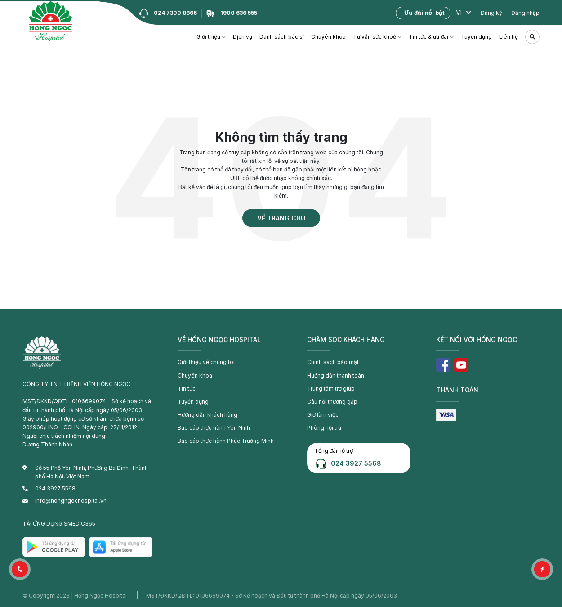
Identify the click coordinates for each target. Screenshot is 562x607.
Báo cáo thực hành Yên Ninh (214, 427)
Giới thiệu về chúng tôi (206, 362)
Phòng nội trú (324, 427)
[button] (20, 569)
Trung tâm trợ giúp (331, 388)
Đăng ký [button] (491, 12)
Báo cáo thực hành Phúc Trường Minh (226, 440)
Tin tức (187, 388)
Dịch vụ (242, 36)
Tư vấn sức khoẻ (374, 36)
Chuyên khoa (328, 36)
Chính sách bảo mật (333, 362)
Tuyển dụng (476, 36)
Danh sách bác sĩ (281, 36)
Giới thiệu (208, 36)
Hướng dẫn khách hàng (207, 414)
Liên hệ (508, 36)
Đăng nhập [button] (525, 12)
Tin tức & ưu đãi (428, 36)
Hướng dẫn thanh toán (335, 375)
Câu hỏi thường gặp (332, 401)
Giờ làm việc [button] (323, 414)
